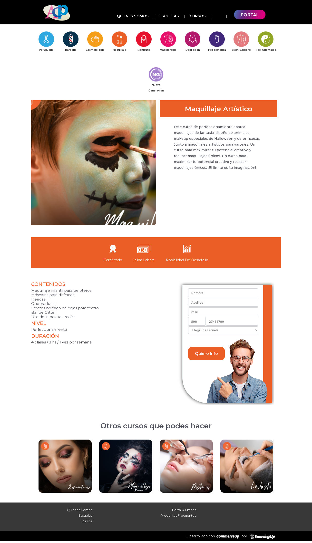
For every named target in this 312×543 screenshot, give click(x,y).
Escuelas (169, 16)
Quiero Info (206, 355)
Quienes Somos (133, 16)
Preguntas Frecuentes (178, 518)
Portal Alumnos (184, 512)
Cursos (198, 16)
